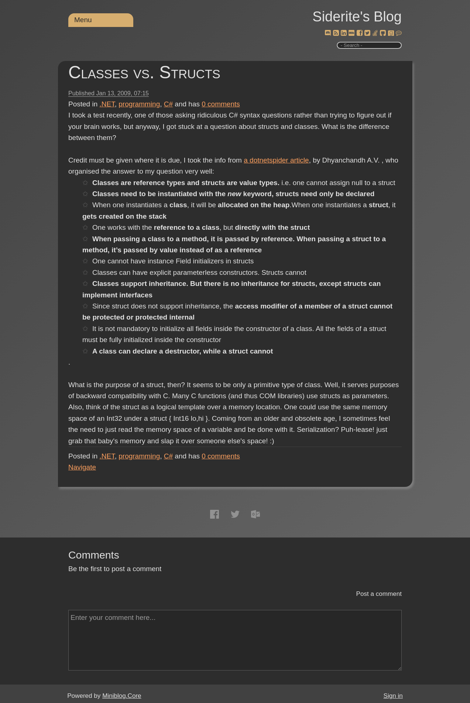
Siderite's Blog (357, 16)
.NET (107, 104)
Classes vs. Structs (144, 72)
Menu (83, 20)
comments (221, 104)
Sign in (393, 695)
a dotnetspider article (276, 160)
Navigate (82, 467)
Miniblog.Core (121, 695)
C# (168, 104)
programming (139, 104)
